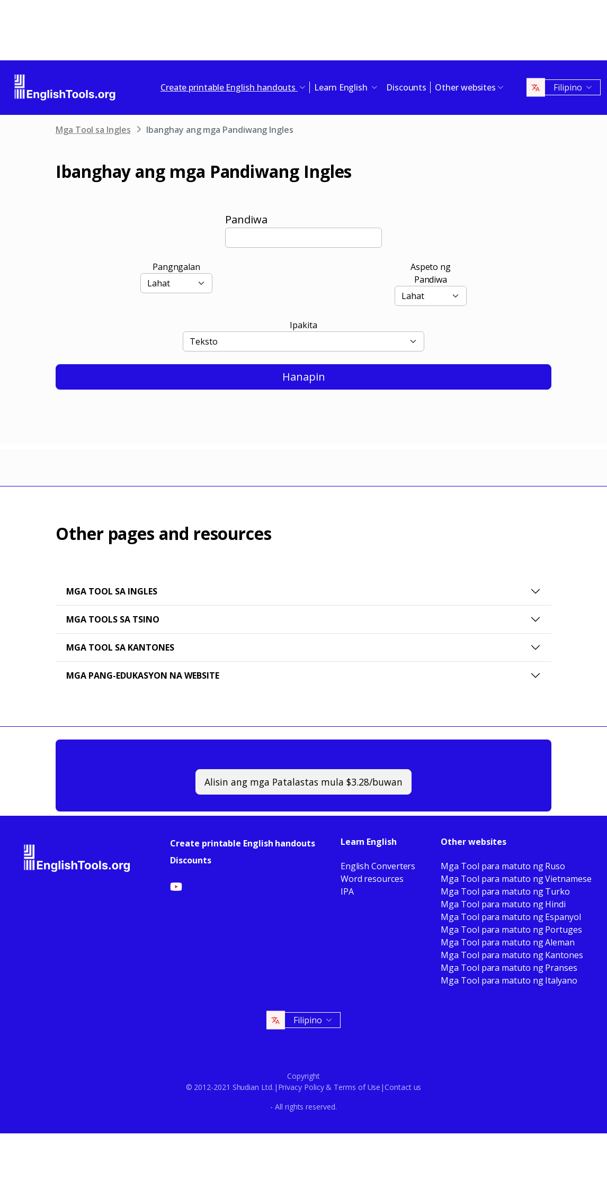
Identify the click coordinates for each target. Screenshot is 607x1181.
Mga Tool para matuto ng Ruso (503, 866)
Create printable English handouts (242, 843)
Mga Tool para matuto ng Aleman (508, 942)
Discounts (406, 87)
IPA (347, 891)
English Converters (378, 866)
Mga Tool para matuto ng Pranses (509, 967)
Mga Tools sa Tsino (112, 619)
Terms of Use (357, 1087)
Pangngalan (176, 267)
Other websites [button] (465, 87)
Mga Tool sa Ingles (93, 130)
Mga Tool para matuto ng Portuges (511, 929)
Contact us (403, 1087)
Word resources (372, 879)
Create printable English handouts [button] (229, 87)
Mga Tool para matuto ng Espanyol (511, 917)
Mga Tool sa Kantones (120, 647)
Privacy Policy (301, 1087)
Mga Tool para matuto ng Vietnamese (516, 879)
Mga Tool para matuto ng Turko (505, 891)
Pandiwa (246, 219)
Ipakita (303, 325)
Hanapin (303, 376)
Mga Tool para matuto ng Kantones (512, 955)
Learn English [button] (342, 87)
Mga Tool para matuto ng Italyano (509, 980)
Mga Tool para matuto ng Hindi (503, 904)
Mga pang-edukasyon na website (142, 675)
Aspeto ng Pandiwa (430, 273)
